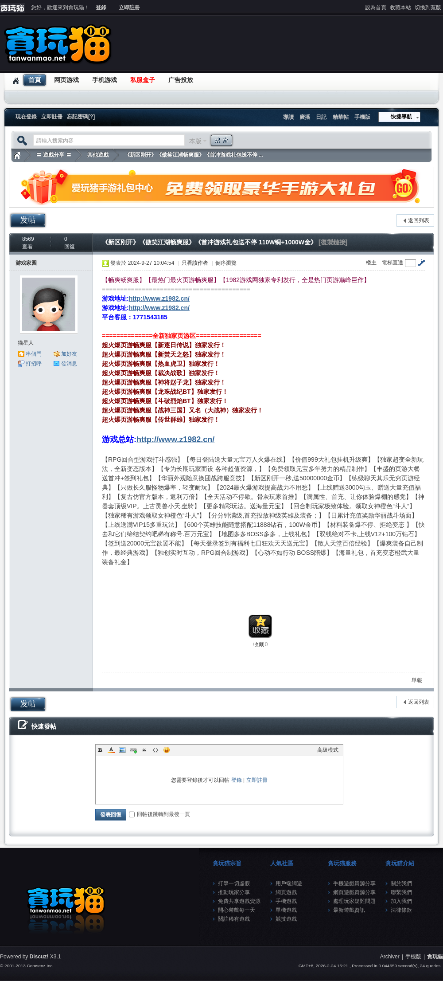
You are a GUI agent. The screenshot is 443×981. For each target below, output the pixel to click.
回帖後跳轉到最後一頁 (159, 814)
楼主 (371, 262)
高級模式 (327, 750)
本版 (195, 141)
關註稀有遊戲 (234, 919)
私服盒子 (142, 79)
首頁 (34, 79)
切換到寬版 (428, 7)
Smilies (166, 750)
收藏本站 (400, 7)
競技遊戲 (286, 919)
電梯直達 (392, 262)
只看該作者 (195, 263)
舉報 (417, 680)
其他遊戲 (98, 155)
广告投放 (180, 79)
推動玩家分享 (234, 892)
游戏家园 (26, 263)
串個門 (34, 354)
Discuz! (39, 957)
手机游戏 (104, 79)
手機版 (362, 117)
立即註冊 (129, 7)
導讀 (288, 117)
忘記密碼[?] (81, 117)
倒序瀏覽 (226, 263)
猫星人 (26, 343)
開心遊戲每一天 (236, 910)
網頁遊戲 (286, 892)
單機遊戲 (286, 910)
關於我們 (401, 883)
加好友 (69, 354)
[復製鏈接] (333, 242)
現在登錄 (26, 117)
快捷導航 (401, 117)
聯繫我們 (401, 892)
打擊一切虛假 (234, 883)
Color (111, 750)
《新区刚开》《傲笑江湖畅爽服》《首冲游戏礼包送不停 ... (193, 155)
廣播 (304, 117)
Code (155, 750)
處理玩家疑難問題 (354, 901)
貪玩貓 (16, 155)
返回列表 (418, 220)
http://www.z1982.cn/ (159, 298)
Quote (144, 750)
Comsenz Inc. (40, 965)
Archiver (390, 957)
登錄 (101, 7)
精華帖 (341, 117)
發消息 (69, 364)
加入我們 (401, 901)
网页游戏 (66, 79)
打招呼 (34, 364)
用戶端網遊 (289, 883)
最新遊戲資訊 (349, 910)
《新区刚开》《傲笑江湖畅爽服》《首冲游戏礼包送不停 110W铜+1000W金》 (209, 242)
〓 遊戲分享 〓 (53, 155)
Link (133, 750)
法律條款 (401, 910)
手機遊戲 (286, 901)
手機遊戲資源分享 (354, 883)
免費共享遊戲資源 (239, 901)
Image (122, 750)
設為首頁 (375, 7)
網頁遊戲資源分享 (354, 892)
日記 (321, 117)
